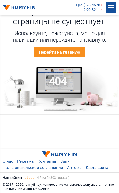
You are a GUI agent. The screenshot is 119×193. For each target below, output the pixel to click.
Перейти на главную (59, 52)
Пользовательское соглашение (33, 167)
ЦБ (78, 5)
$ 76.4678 (91, 5)
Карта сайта (97, 167)
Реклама (25, 161)
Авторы (74, 167)
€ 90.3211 (91, 10)
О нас (8, 161)
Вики (65, 161)
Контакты (47, 161)
